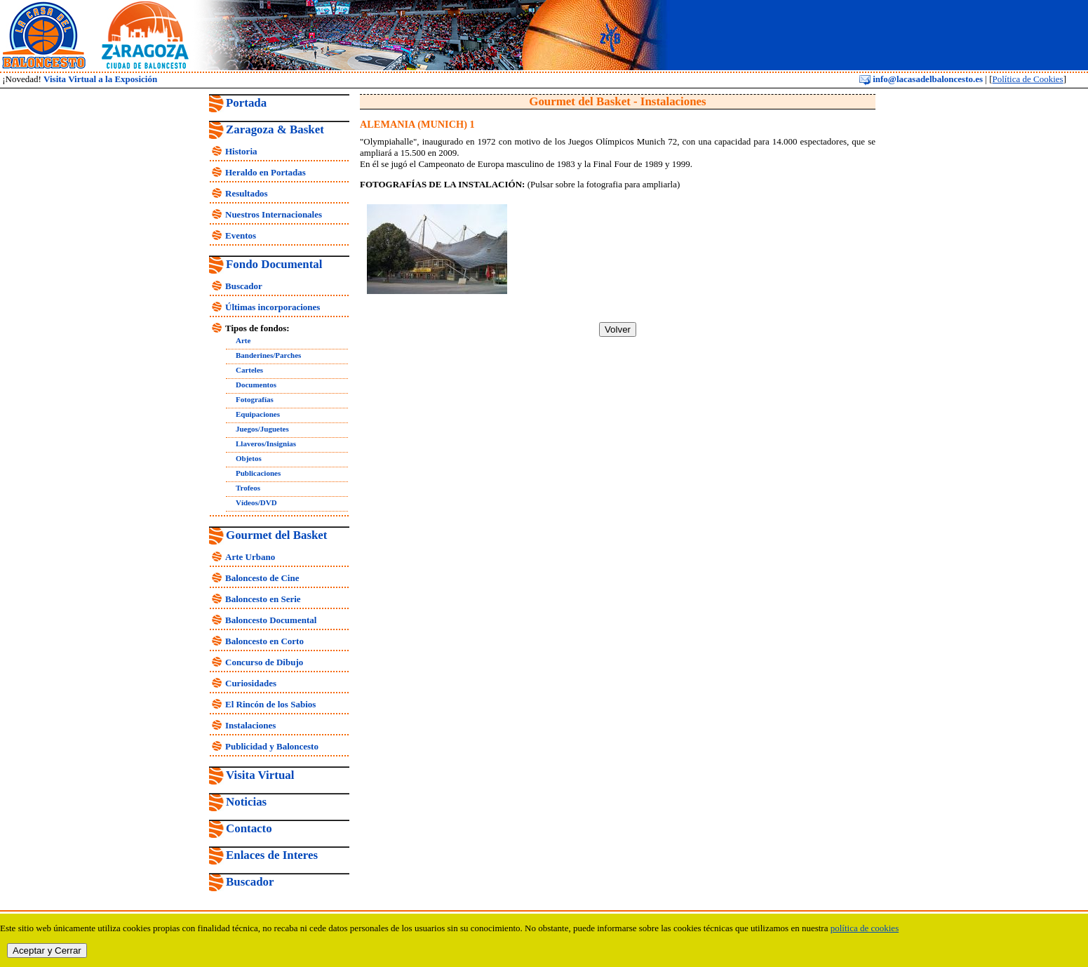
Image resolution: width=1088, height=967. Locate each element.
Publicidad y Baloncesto (271, 746)
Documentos (256, 384)
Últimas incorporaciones (272, 307)
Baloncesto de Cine (262, 578)
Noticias (246, 801)
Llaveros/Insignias (266, 443)
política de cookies (865, 928)
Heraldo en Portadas (265, 172)
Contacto (249, 828)
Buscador (243, 286)
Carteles (249, 370)
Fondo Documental (274, 264)
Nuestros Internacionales (273, 214)
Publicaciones (258, 473)
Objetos (249, 458)
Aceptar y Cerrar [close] (47, 950)
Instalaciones (250, 725)
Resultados (246, 193)
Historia (241, 151)
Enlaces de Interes (272, 855)
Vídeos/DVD (256, 502)
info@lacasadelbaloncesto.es (921, 79)
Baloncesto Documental (270, 620)
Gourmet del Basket (277, 535)
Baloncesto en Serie (263, 599)
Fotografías (255, 399)
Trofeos (248, 488)
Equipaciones (258, 414)
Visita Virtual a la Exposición (100, 79)
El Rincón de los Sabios (270, 704)
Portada (246, 102)
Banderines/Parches (268, 355)
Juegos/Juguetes (262, 429)
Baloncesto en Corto (264, 641)
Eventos (240, 235)
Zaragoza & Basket (275, 129)
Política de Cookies (1028, 79)
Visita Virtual (260, 775)
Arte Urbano (250, 557)
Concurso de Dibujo (264, 662)
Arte (243, 340)
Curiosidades (250, 683)
